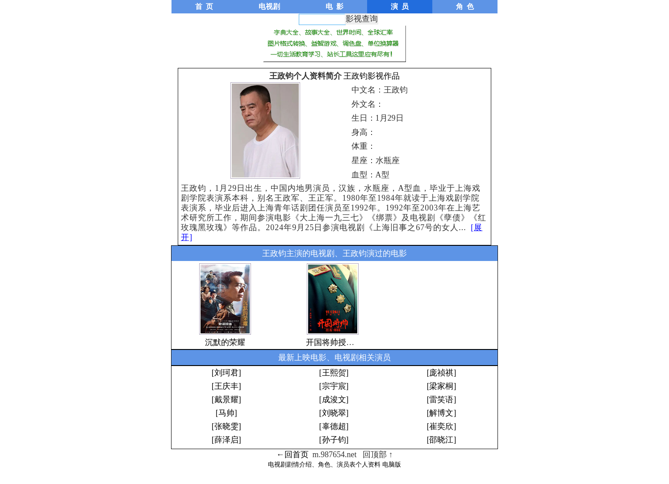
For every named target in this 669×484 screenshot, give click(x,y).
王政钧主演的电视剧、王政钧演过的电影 (334, 253)
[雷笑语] (441, 399)
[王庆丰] (226, 386)
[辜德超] (334, 426)
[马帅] (226, 412)
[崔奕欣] (441, 426)
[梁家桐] (441, 386)
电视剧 (269, 6)
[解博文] (441, 412)
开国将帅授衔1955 (338, 342)
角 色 (465, 6)
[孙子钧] (334, 439)
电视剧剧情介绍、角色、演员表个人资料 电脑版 (334, 464)
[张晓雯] (226, 426)
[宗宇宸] (334, 386)
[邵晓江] (441, 439)
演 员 (400, 6)
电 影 (334, 6)
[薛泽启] (226, 439)
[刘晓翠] (334, 412)
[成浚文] (334, 399)
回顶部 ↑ (378, 454)
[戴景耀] (226, 399)
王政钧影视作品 (371, 76)
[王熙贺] (334, 372)
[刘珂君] (226, 372)
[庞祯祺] (441, 372)
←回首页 (292, 454)
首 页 (204, 6)
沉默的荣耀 (225, 342)
